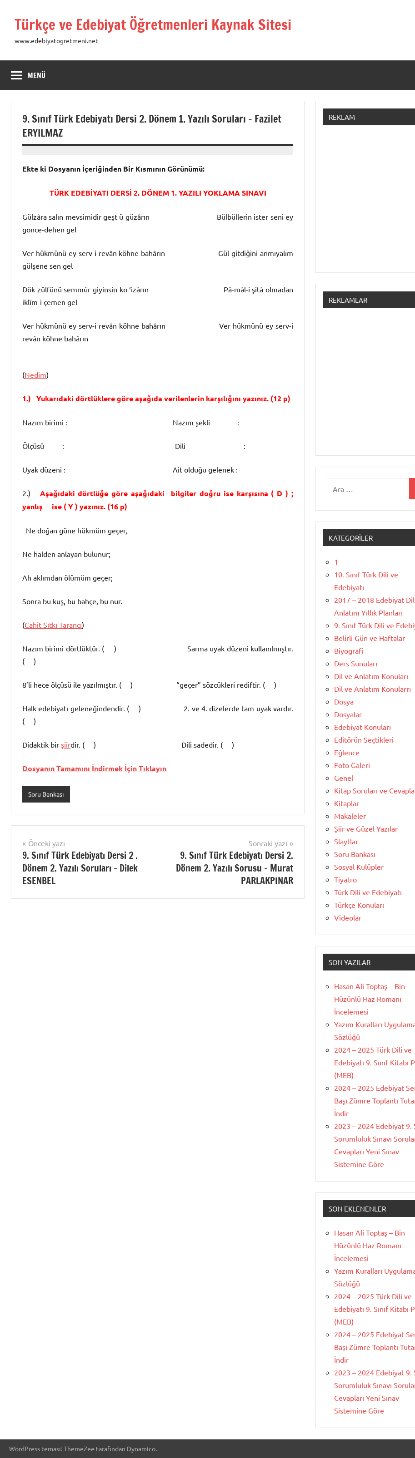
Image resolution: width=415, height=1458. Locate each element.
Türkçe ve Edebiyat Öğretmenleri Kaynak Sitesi (155, 24)
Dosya (344, 701)
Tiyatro (345, 879)
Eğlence (347, 752)
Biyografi (348, 650)
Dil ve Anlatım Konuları (371, 675)
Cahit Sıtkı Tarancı (53, 624)
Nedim (35, 374)
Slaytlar (346, 841)
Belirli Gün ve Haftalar (369, 637)
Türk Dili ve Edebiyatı (368, 891)
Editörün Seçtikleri (364, 739)
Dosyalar (348, 714)
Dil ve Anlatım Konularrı (372, 688)
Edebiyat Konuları (362, 726)
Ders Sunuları (355, 663)
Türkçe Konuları (359, 904)
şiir (65, 744)
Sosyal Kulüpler (359, 866)
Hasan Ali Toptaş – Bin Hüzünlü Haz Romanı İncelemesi (369, 998)
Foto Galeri (352, 764)
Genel (343, 777)
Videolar (347, 917)
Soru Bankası (46, 794)
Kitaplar (346, 803)
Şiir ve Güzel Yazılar (366, 828)
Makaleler (350, 815)
